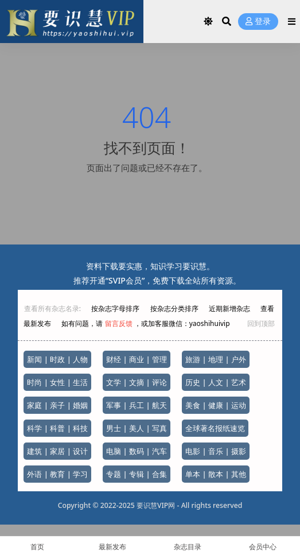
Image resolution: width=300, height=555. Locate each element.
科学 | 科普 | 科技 (57, 428)
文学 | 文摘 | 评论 (136, 382)
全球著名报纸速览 (215, 428)
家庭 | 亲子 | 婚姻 (57, 405)
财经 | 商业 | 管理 (136, 359)
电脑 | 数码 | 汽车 (136, 451)
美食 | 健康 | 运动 (215, 405)
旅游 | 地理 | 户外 (215, 359)
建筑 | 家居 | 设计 (57, 451)
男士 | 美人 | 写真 (136, 428)
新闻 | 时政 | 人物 (57, 359)
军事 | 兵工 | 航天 (136, 405)
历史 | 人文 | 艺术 (215, 382)
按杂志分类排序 (174, 308)
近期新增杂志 (230, 308)
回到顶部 (261, 323)
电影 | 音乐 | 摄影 (215, 451)
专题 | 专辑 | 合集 (136, 474)
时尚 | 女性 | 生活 (57, 382)
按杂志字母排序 (116, 308)
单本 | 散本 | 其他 (215, 474)
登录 (258, 21)
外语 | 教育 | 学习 (57, 474)
